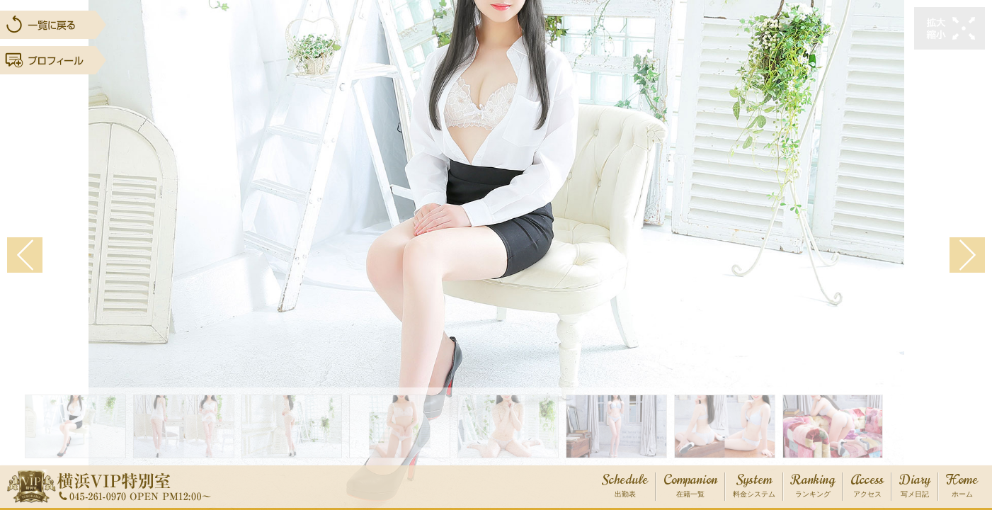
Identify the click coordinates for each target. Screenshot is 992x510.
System (754, 485)
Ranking (813, 485)
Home (962, 485)
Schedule (625, 485)
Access (867, 485)
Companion (690, 485)
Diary (914, 485)
